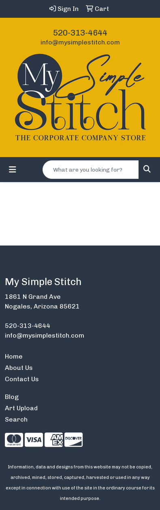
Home (14, 356)
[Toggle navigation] (12, 169)
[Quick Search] (91, 169)
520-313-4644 (80, 33)
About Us (19, 367)
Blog (12, 397)
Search (16, 419)
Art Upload (21, 408)
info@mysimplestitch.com (80, 42)
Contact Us (22, 379)
